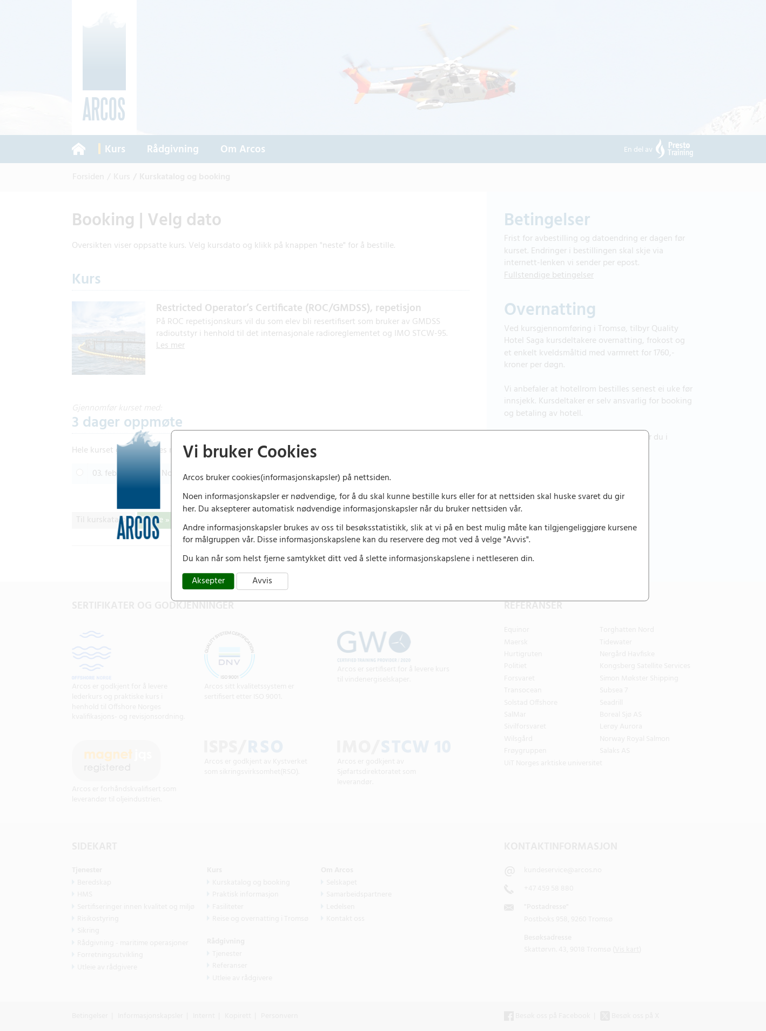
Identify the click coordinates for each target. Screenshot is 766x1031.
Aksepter (208, 581)
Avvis (262, 581)
